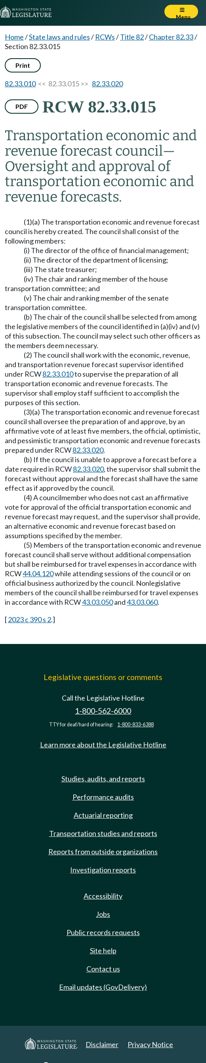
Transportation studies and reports (103, 833)
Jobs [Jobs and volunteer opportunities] (103, 914)
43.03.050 (97, 602)
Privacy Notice (150, 1044)
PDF (21, 106)
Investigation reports (103, 869)
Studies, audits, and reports (103, 778)
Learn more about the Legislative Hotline (103, 744)
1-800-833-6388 (135, 725)
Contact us (103, 968)
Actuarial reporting (103, 815)
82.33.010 (20, 83)
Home (14, 36)
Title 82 (132, 36)
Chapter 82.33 (171, 36)
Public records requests (103, 932)
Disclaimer (102, 1044)
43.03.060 (142, 602)
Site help (103, 950)
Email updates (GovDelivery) (103, 987)
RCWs (105, 36)
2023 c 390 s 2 (29, 619)
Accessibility (103, 896)
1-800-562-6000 (103, 710)
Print (22, 65)
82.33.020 (107, 83)
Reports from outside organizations (103, 851)
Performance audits (103, 796)
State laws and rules (59, 36)
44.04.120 (38, 573)
